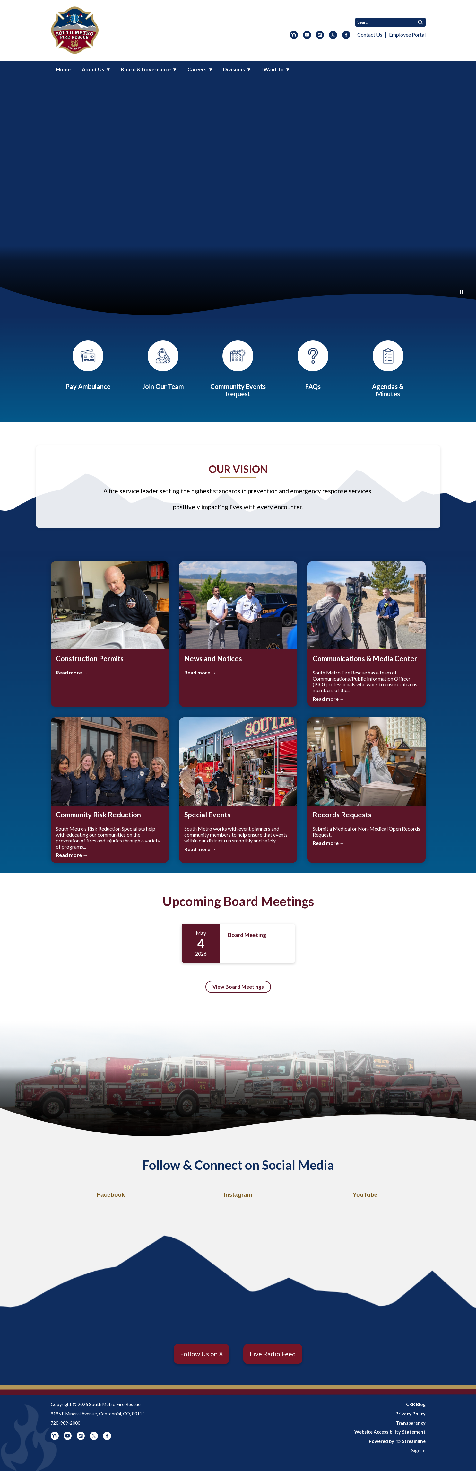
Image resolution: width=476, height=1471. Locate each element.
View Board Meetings (238, 986)
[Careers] (163, 365)
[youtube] (307, 35)
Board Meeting (247, 934)
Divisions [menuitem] (234, 69)
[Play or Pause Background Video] (461, 292)
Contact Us (369, 34)
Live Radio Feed (273, 1354)
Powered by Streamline (397, 1441)
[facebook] (346, 35)
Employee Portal (407, 34)
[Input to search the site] (390, 22)
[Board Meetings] (388, 369)
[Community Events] (238, 369)
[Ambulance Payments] (88, 365)
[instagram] (320, 35)
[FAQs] (313, 365)
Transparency (411, 1423)
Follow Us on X (201, 1354)
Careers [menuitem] (197, 69)
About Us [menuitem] (93, 69)
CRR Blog (416, 1404)
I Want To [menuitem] (272, 69)
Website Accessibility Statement (390, 1432)
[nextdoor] (294, 35)
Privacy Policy (410, 1413)
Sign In (418, 1450)
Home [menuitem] (63, 69)
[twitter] (333, 35)
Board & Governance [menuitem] (146, 69)
